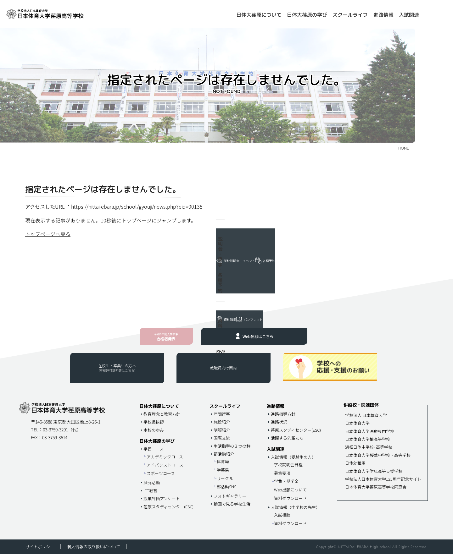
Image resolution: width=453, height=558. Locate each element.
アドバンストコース (165, 469)
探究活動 (151, 487)
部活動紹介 (224, 458)
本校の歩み (153, 434)
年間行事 (222, 418)
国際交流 (222, 442)
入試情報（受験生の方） (293, 461)
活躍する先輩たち (287, 442)
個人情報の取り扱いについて (93, 551)
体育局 (223, 466)
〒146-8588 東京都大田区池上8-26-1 (65, 426)
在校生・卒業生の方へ (117, 373)
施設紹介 (222, 426)
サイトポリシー (39, 551)
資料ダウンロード (290, 502)
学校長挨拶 (153, 426)
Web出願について (290, 494)
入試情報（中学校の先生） (295, 511)
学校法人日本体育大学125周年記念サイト (383, 483)
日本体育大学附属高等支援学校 (373, 475)
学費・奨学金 (286, 486)
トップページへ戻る (47, 234)
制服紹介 (222, 434)
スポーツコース (161, 477)
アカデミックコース (165, 461)
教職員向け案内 (223, 373)
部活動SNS (226, 491)
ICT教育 (150, 495)
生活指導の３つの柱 (232, 450)
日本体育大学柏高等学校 (367, 443)
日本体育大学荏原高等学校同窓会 (375, 491)
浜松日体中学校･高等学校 (368, 451)
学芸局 (223, 474)
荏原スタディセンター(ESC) (168, 511)
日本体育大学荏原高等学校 (58, 14)
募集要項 (282, 477)
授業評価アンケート (161, 503)
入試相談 (282, 519)
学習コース (153, 453)
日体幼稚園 (355, 467)
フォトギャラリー (230, 500)
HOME (225, 12)
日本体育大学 (357, 427)
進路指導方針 (283, 418)
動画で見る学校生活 (232, 508)
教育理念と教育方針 (161, 418)
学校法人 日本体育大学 (366, 419)
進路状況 (279, 426)
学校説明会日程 (288, 469)
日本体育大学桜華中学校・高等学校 (378, 459)
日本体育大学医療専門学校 (369, 435)
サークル (225, 482)
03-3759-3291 (55, 433)
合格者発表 (166, 339)
